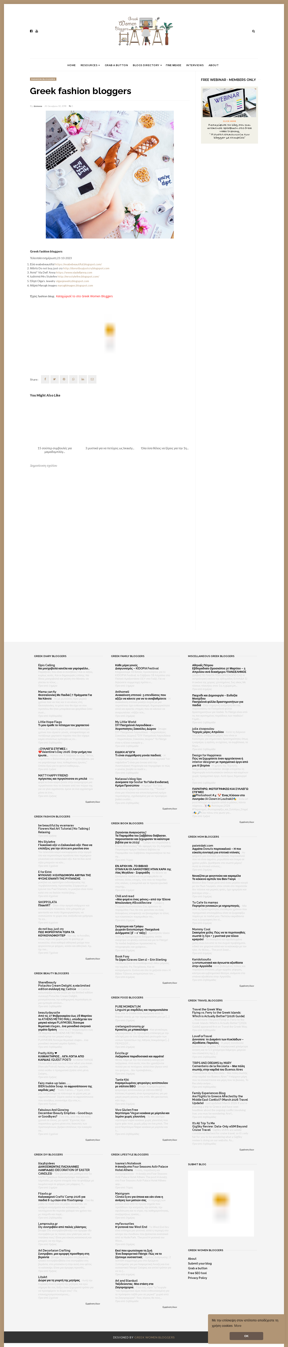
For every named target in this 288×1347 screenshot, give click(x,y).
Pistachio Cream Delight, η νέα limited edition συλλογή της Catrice (64, 987)
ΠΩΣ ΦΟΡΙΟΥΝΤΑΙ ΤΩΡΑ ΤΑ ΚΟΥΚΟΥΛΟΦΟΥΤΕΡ (56, 933)
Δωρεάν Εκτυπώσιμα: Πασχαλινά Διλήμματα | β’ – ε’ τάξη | (137, 931)
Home (71, 65)
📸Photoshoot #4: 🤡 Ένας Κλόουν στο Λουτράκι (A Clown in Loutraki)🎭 (218, 797)
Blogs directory (147, 65)
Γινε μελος (173, 65)
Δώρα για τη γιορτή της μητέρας (59, 1280)
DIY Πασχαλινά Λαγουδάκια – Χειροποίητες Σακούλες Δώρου (136, 727)
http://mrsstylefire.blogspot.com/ (78, 276)
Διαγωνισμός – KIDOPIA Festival (137, 668)
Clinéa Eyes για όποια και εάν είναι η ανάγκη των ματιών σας (139, 1198)
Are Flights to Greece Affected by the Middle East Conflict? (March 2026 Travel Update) (220, 1100)
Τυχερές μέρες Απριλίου (208, 732)
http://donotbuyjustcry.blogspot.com (86, 268)
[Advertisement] (110, 597)
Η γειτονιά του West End (131, 1227)
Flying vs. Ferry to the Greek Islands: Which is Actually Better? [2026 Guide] (218, 1014)
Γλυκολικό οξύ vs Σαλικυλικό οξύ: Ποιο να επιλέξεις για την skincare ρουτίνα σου (65, 846)
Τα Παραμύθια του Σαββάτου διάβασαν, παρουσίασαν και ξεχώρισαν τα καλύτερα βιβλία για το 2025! (142, 839)
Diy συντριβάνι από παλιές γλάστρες (62, 1227)
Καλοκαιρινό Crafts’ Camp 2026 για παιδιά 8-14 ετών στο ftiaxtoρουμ (61, 1198)
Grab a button (116, 65)
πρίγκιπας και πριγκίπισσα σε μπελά (63, 778)
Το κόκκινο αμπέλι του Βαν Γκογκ (214, 879)
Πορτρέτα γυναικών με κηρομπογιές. (216, 905)
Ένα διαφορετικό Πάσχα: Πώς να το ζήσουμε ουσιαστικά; (138, 1255)
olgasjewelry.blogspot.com (72, 281)
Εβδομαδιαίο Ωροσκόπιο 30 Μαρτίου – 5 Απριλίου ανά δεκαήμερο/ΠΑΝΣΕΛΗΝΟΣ (219, 670)
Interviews (195, 65)
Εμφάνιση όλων (93, 802)
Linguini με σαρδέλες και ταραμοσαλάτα (141, 1009)
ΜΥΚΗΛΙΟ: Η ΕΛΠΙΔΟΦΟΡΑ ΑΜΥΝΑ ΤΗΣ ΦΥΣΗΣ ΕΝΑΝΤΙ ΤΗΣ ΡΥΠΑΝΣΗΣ (64, 877)
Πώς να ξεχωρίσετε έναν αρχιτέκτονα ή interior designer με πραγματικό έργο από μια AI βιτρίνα (220, 762)
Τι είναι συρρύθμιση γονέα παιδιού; (138, 755)
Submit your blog (200, 1263)
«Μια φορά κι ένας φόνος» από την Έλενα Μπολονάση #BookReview (142, 901)
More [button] (237, 1325)
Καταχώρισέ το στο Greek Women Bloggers (84, 296)
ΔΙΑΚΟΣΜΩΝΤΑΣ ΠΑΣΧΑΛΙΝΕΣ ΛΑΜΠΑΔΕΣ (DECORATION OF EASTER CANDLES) (64, 1170)
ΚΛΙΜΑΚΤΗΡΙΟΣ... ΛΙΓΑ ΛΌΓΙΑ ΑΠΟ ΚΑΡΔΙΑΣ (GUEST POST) (61, 1058)
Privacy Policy (197, 1277)
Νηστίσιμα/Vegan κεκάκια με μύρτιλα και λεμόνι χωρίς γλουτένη (142, 1114)
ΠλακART (44, 905)
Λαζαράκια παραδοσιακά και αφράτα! (140, 1056)
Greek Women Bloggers (154, 1337)
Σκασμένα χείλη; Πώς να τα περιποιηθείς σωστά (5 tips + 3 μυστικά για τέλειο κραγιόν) (218, 936)
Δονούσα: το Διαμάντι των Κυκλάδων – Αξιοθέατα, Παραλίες (218, 1041)
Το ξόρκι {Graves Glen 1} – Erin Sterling (141, 959)
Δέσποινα (38, 106)
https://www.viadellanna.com (74, 272)
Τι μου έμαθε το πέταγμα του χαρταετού (64, 725)
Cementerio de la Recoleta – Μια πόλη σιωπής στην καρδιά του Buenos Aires (218, 1068)
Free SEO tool (197, 1273)
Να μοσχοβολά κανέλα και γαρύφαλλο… (64, 668)
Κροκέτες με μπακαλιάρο (132, 1029)
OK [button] (246, 1336)
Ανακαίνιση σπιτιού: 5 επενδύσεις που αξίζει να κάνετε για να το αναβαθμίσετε (141, 696)
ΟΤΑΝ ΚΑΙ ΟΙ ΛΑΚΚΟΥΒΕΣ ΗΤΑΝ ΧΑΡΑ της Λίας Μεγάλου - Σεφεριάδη (143, 871)
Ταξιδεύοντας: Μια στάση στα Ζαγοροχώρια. (134, 1285)
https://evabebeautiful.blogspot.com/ (78, 264)
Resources (90, 65)
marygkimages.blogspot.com (75, 285)
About (214, 65)
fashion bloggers (43, 79)
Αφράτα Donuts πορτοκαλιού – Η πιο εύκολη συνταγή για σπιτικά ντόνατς (216, 850)
